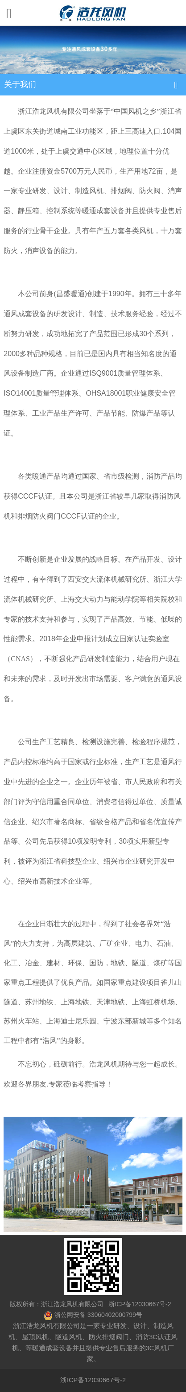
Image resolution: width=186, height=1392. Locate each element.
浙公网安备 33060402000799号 (98, 1314)
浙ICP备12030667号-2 (139, 1304)
